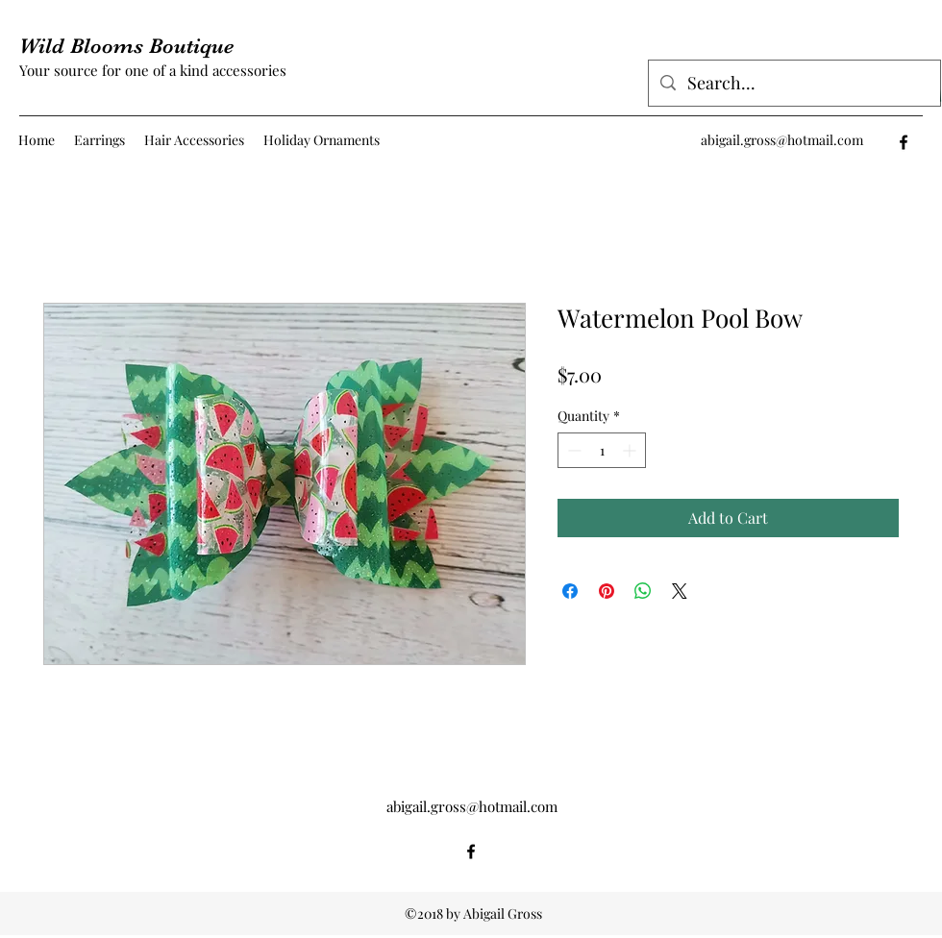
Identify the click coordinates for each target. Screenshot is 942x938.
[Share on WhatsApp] (643, 591)
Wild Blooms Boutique (126, 46)
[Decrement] (572, 450)
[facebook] (903, 142)
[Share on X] (679, 591)
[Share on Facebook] (570, 591)
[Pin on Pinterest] (606, 591)
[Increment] (631, 450)
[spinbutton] (601, 450)
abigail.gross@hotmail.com (782, 140)
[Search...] (793, 84)
